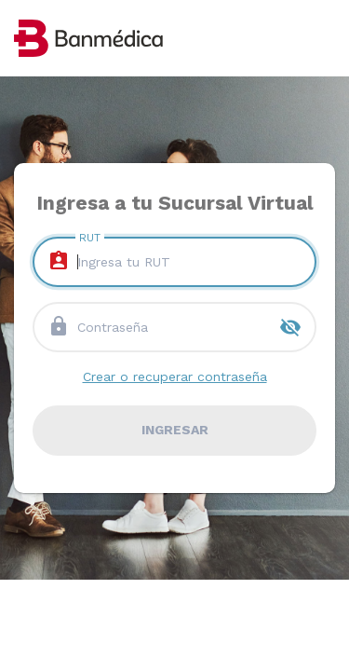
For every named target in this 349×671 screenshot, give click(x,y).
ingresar (174, 429)
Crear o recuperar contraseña (175, 376)
